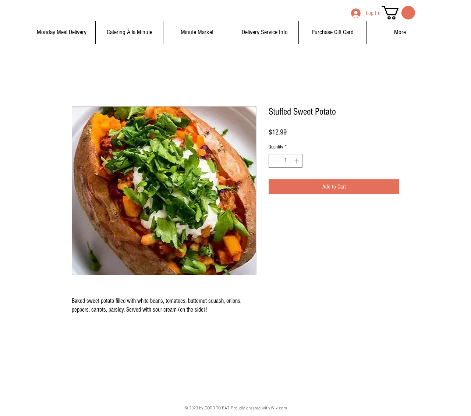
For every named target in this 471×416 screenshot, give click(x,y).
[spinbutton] (285, 160)
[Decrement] (274, 160)
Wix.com (279, 408)
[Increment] (296, 160)
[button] (398, 12)
